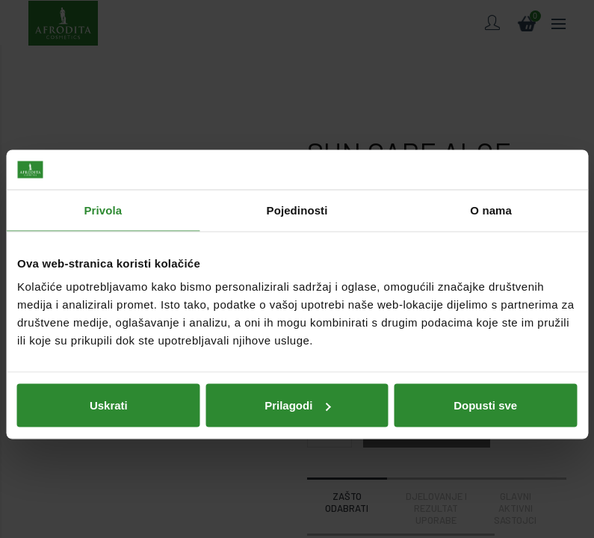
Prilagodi (297, 379)
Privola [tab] (103, 184)
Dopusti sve (485, 379)
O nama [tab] (491, 184)
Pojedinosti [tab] (297, 184)
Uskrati (109, 379)
